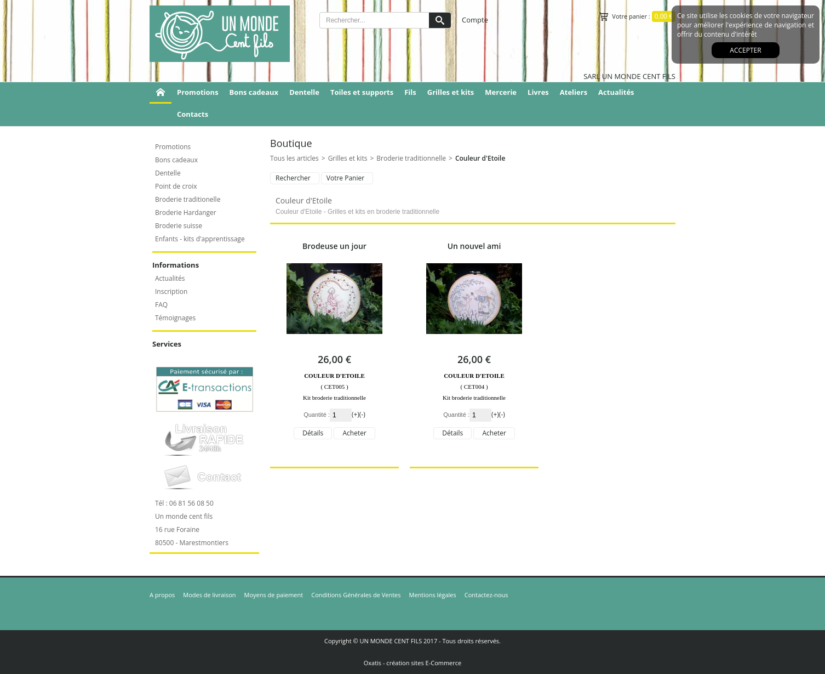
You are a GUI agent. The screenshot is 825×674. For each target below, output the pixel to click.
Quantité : (316, 414)
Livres (538, 92)
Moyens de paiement (273, 595)
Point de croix (176, 186)
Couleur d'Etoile (480, 158)
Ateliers (573, 92)
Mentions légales (432, 595)
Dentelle (304, 92)
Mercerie (501, 92)
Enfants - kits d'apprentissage (200, 238)
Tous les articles (294, 158)
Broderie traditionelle (187, 199)
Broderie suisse (178, 225)
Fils (410, 92)
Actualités (616, 92)
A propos (162, 595)
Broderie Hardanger (185, 212)
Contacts (192, 114)
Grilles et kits (450, 92)
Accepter (745, 50)
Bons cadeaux (254, 92)
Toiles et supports (361, 92)
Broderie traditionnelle (411, 158)
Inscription (171, 291)
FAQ (161, 304)
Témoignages (175, 317)
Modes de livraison (209, 595)
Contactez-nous (486, 595)
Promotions (198, 92)
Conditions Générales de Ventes (355, 595)
